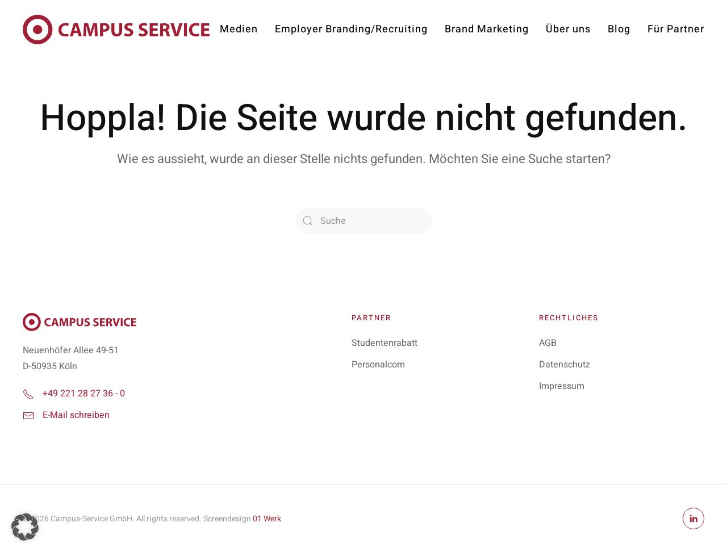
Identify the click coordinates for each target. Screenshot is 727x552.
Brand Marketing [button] (487, 29)
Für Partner (675, 29)
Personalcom (378, 364)
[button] (25, 527)
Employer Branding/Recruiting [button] (351, 29)
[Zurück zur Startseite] (116, 29)
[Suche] (363, 220)
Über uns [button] (568, 29)
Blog (619, 29)
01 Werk (267, 519)
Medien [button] (239, 29)
